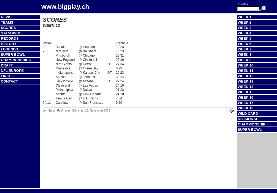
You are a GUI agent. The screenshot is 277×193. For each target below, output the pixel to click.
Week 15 (245, 92)
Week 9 (244, 60)
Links (6, 76)
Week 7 (244, 49)
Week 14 (245, 87)
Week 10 (245, 65)
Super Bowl (13, 55)
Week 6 (244, 44)
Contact (9, 81)
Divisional (248, 119)
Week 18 (245, 108)
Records (10, 38)
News (6, 17)
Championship (252, 124)
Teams (7, 22)
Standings (11, 33)
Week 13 (245, 81)
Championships (16, 60)
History (9, 44)
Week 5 (244, 38)
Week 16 (245, 97)
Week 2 (244, 22)
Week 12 (245, 76)
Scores (8, 28)
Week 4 (244, 33)
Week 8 (244, 55)
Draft (7, 65)
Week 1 (244, 17)
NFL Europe (12, 71)
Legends (9, 49)
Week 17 (245, 103)
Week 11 (245, 71)
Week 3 (244, 28)
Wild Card (248, 114)
